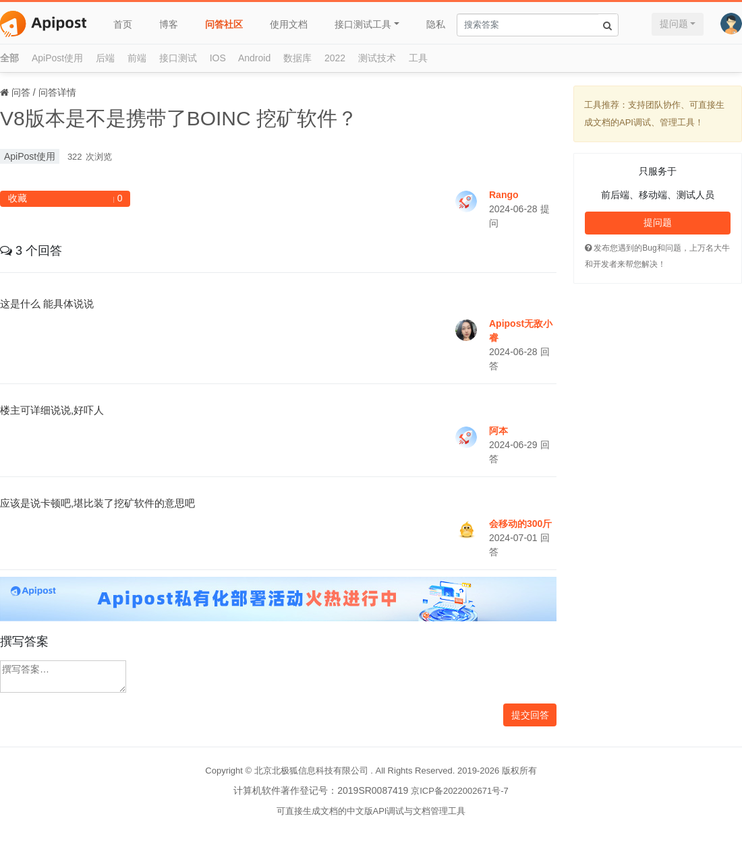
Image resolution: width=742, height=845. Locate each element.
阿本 (498, 430)
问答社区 (224, 24)
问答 (20, 92)
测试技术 (377, 58)
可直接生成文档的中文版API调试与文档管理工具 (371, 811)
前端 (136, 58)
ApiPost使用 (57, 58)
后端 (105, 58)
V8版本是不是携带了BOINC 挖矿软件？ (179, 118)
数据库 (297, 58)
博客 (168, 24)
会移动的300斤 (520, 523)
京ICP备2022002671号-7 (460, 791)
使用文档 (289, 24)
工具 (418, 58)
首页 (122, 24)
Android (254, 58)
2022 (334, 58)
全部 (9, 58)
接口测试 (178, 58)
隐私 (435, 24)
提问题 (674, 23)
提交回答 (530, 715)
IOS (218, 58)
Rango (504, 194)
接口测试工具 (363, 24)
